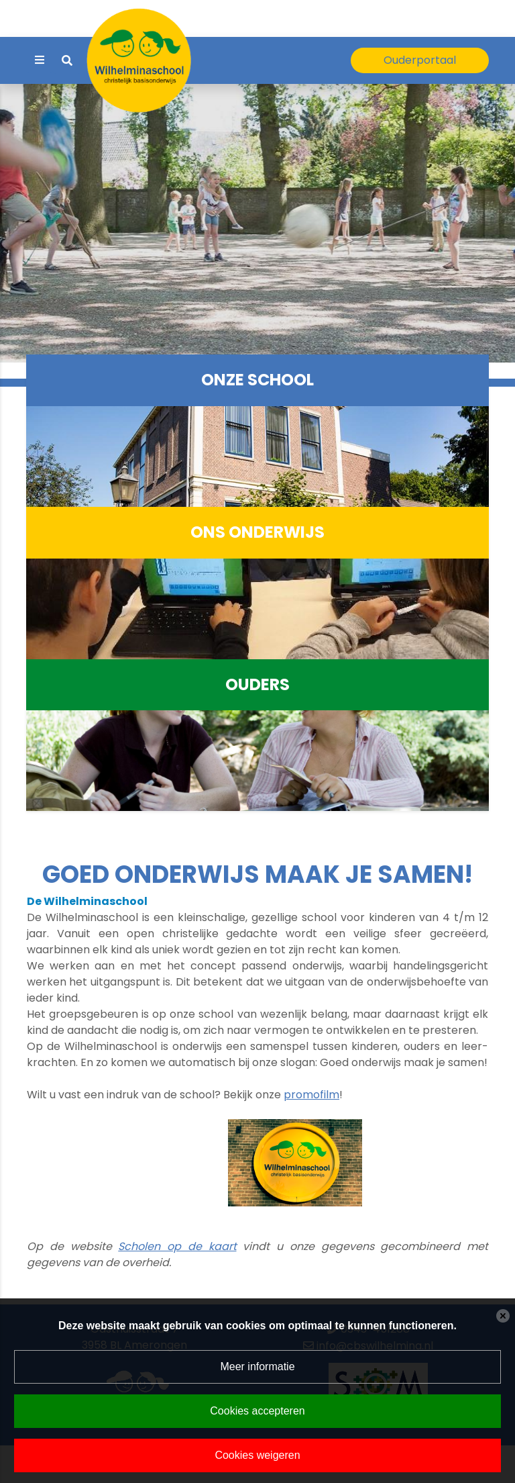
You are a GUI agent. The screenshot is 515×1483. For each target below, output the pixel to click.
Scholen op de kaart (177, 1246)
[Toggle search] (67, 61)
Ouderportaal (420, 60)
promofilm (311, 1094)
